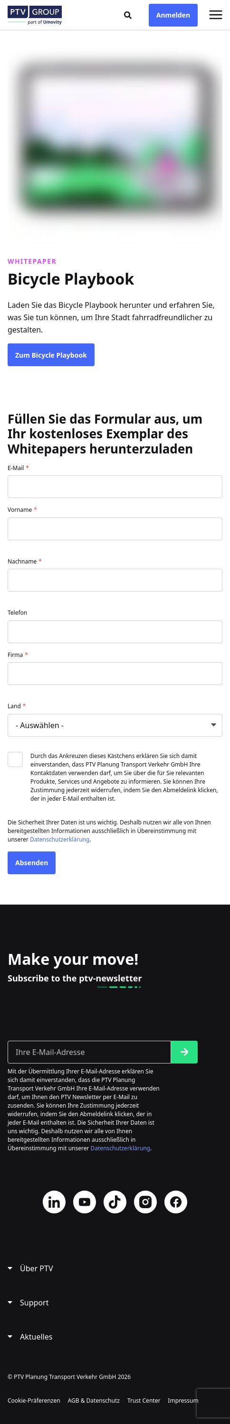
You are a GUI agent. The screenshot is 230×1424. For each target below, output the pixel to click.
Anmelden (173, 14)
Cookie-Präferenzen (34, 1400)
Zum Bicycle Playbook (51, 355)
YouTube (84, 1202)
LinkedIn (54, 1202)
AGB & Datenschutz (94, 1400)
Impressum (183, 1400)
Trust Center (143, 1400)
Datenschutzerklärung (59, 839)
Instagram (145, 1202)
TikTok (115, 1202)
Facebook (175, 1202)
